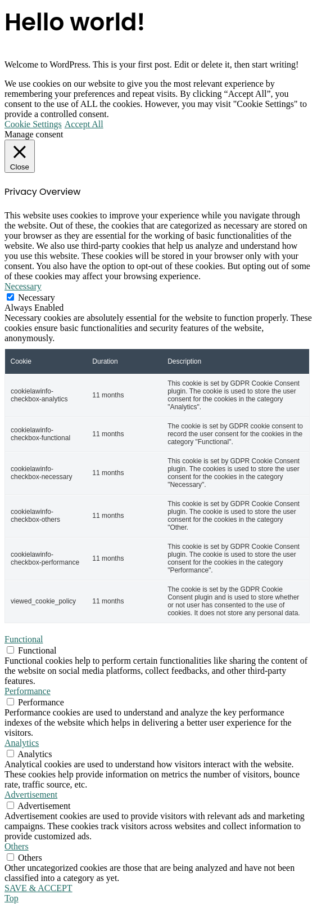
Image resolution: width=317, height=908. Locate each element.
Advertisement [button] (30, 794)
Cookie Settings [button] (33, 124)
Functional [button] (23, 639)
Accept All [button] (84, 124)
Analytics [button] (21, 743)
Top (11, 898)
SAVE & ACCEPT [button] (38, 888)
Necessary (36, 297)
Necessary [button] (23, 286)
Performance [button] (27, 691)
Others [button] (16, 846)
